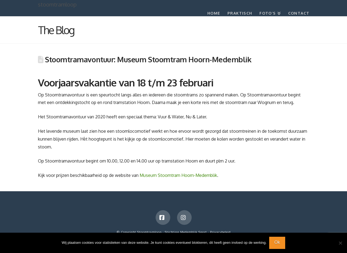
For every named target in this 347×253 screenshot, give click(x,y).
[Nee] (340, 243)
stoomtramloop (57, 4)
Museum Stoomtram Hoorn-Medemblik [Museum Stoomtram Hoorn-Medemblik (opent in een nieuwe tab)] (178, 175)
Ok (277, 242)
